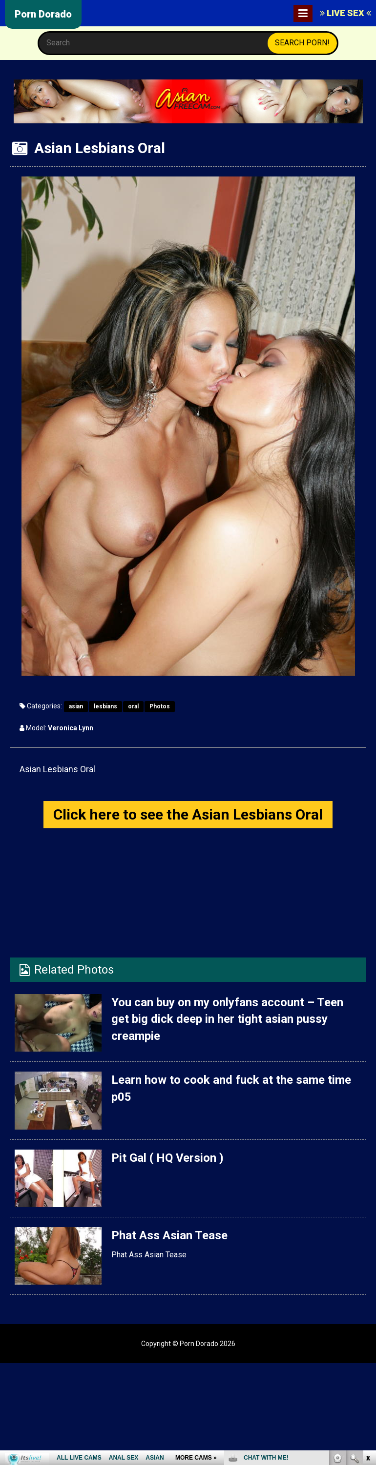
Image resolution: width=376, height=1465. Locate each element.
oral (133, 706)
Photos (159, 706)
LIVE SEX (345, 13)
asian (76, 706)
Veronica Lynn (70, 728)
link (367, 1313)
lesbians (105, 706)
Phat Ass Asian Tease (169, 1235)
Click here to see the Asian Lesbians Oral (188, 814)
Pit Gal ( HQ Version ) (167, 1158)
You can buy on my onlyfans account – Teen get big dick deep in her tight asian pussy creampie (227, 1019)
